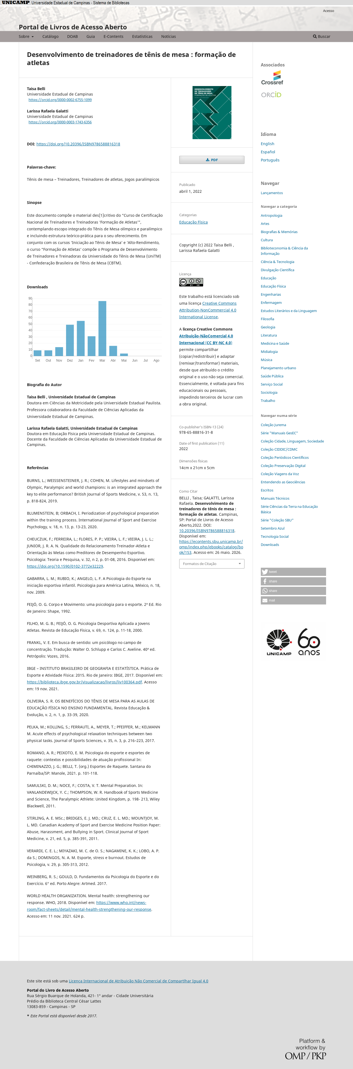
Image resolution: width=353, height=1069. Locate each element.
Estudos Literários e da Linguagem (289, 310)
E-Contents (113, 36)
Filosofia (267, 318)
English (267, 143)
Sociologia (269, 392)
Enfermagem (271, 302)
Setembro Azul (272, 528)
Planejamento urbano (278, 367)
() (218, 342)
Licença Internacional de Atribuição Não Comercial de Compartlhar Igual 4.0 (138, 981)
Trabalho (268, 400)
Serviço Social (272, 384)
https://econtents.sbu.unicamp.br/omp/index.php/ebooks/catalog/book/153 (211, 547)
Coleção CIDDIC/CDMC (279, 449)
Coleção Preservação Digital (283, 465)
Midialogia (269, 351)
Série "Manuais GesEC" (279, 432)
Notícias (168, 36)
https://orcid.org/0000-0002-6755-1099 (60, 99)
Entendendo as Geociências (283, 481)
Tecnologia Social (275, 536)
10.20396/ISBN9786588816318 (206, 530)
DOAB (72, 36)
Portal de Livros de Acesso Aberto (73, 26)
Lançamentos (272, 192)
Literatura (269, 335)
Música (266, 359)
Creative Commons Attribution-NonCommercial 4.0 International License (208, 310)
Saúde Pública (272, 376)
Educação (268, 278)
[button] (293, 572)
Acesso (328, 10)
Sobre (24, 36)
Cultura (267, 239)
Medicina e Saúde (275, 343)
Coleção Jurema (273, 424)
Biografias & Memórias (279, 231)
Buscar (321, 36)
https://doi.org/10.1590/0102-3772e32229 (65, 566)
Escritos (267, 490)
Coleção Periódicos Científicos (285, 457)
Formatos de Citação (199, 563)
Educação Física (193, 222)
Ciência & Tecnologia (277, 261)
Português (270, 160)
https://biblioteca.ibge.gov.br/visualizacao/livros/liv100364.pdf (84, 682)
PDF (214, 159)
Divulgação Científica (277, 269)
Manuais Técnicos (275, 498)
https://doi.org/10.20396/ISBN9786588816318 (78, 143)
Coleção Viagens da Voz (280, 473)
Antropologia (271, 215)
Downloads (270, 544)
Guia (90, 36)
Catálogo (50, 36)
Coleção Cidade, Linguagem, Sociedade (292, 441)
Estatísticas (142, 36)
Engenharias (271, 294)
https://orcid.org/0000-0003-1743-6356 (60, 122)
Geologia (268, 327)
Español (268, 151)
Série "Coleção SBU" (277, 520)
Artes (265, 223)
